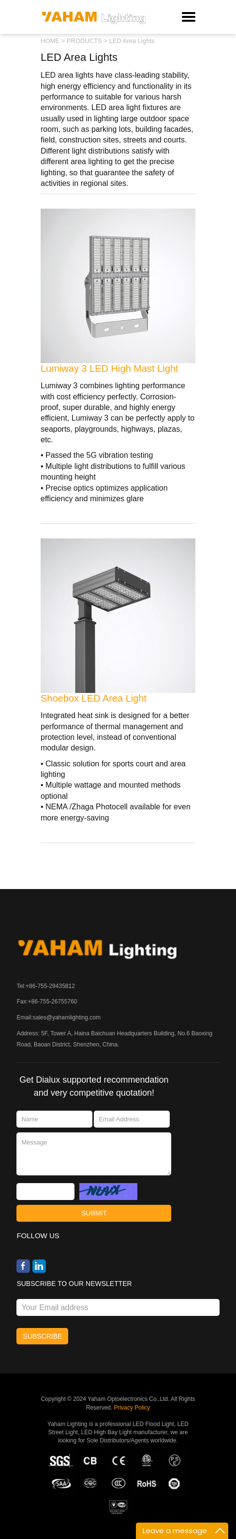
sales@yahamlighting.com (67, 1017)
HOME (50, 40)
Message (93, 1153)
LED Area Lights (132, 40)
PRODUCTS (84, 40)
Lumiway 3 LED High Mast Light (109, 368)
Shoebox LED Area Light (94, 698)
